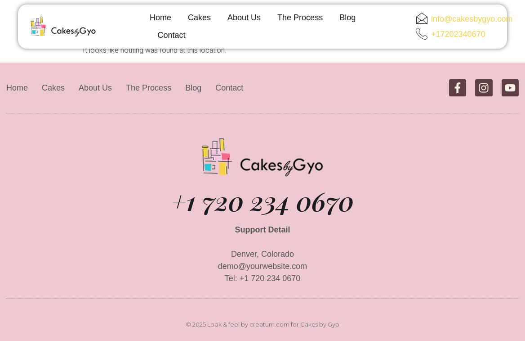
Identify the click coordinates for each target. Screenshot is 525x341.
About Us (244, 17)
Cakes (199, 17)
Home (160, 17)
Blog (347, 17)
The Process (300, 17)
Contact (172, 35)
